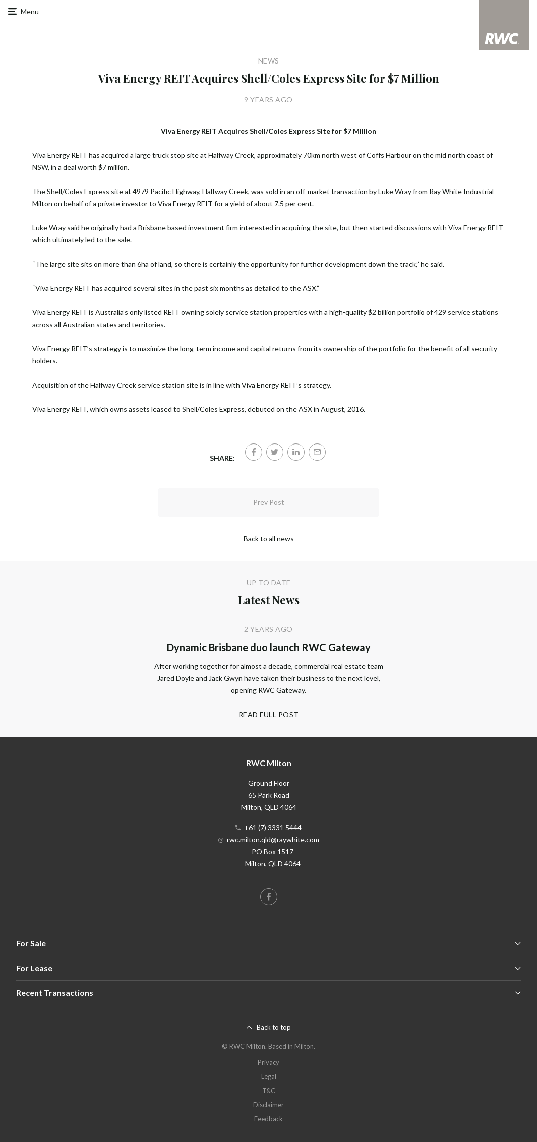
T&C (268, 1091)
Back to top (274, 1027)
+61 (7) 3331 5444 (273, 827)
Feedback (268, 1119)
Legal (268, 1076)
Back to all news (269, 538)
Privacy (268, 1062)
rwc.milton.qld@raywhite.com (273, 839)
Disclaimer (268, 1105)
